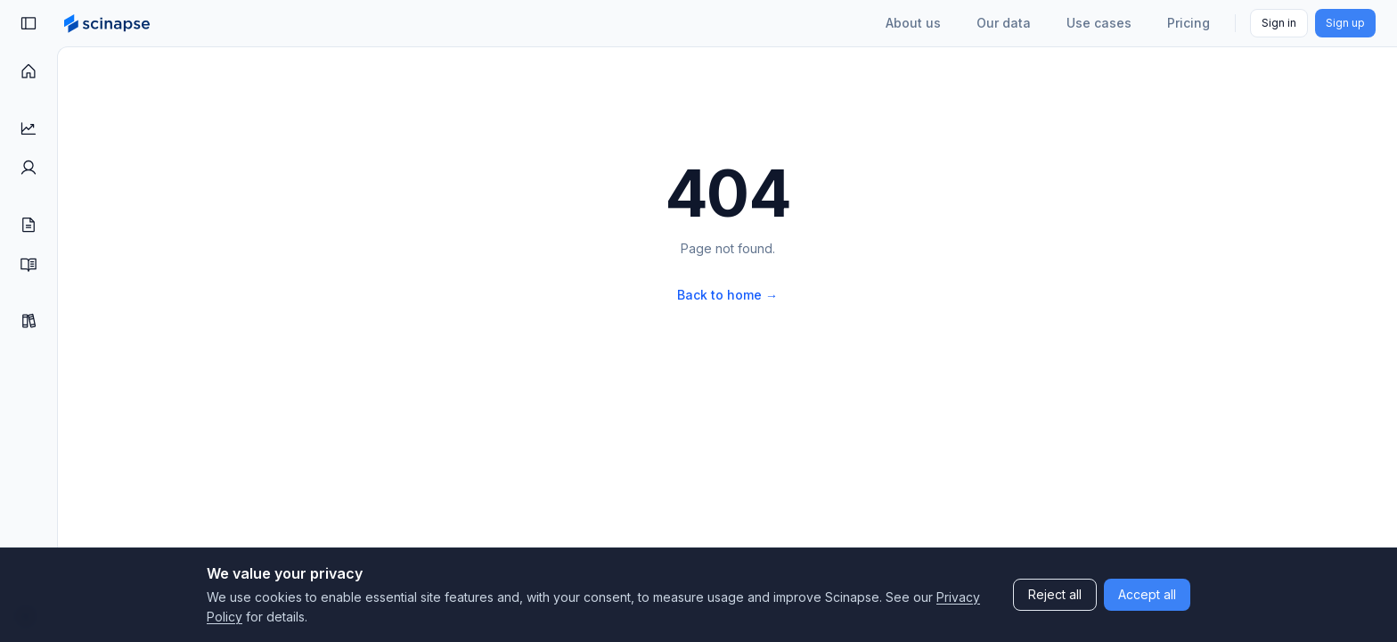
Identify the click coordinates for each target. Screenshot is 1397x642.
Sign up (1345, 22)
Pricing (1188, 22)
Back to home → (727, 294)
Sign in (1279, 22)
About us (913, 22)
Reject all (1055, 594)
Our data (1003, 22)
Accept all (1147, 594)
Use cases (1098, 22)
